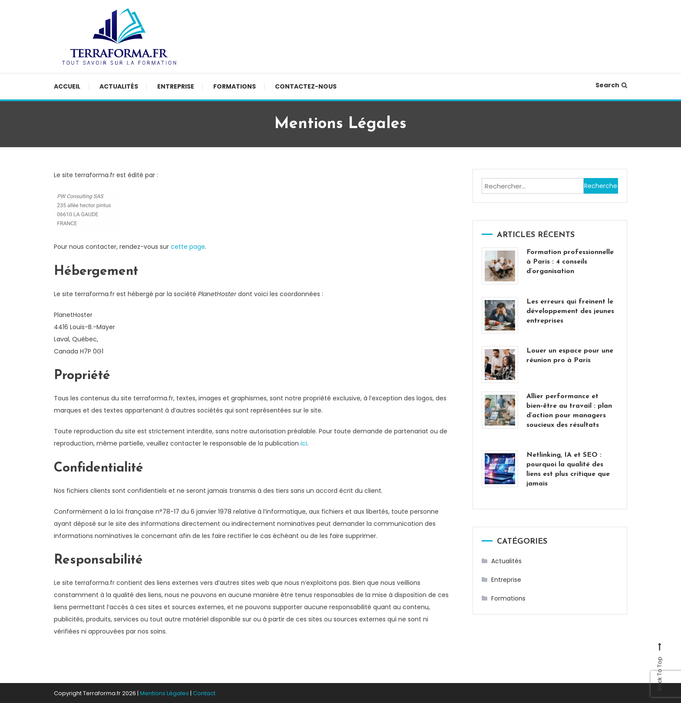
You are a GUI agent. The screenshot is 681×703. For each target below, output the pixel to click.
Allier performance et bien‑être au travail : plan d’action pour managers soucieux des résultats (569, 411)
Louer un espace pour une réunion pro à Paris (569, 355)
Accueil (67, 86)
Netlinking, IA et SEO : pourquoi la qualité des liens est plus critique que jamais (568, 469)
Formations (234, 86)
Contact (204, 692)
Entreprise (175, 86)
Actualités (118, 86)
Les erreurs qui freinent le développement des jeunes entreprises (570, 311)
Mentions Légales (164, 692)
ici (304, 443)
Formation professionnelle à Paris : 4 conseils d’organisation (570, 262)
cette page (188, 246)
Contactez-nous (306, 86)
